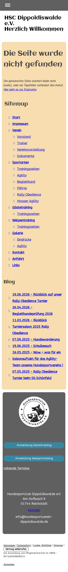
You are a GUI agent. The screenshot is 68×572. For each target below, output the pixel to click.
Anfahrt (18, 259)
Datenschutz (24, 545)
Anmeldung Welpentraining (34, 458)
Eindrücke (24, 240)
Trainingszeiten (28, 169)
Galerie (17, 233)
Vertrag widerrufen (16, 549)
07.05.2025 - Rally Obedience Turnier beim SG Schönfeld (34, 375)
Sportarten (20, 162)
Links (16, 265)
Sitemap (58, 545)
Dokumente (25, 156)
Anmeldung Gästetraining (34, 445)
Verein (16, 130)
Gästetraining (22, 207)
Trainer (22, 143)
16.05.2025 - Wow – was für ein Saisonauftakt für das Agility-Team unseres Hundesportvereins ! (37, 358)
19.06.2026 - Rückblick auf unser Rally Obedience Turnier (37, 298)
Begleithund (26, 182)
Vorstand (24, 137)
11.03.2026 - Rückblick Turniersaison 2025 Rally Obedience (30, 326)
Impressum (20, 124)
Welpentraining (23, 220)
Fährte (22, 188)
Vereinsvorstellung (31, 150)
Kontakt (18, 252)
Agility (22, 175)
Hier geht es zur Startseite (20, 89)
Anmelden (9, 564)
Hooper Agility (28, 201)
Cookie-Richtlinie (42, 545)
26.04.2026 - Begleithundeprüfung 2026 (32, 310)
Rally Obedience (29, 195)
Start (16, 117)
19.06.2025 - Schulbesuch (31, 346)
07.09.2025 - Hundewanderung (36, 340)
